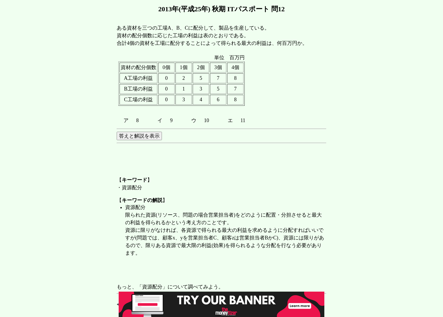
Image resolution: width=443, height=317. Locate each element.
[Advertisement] (219, 270)
